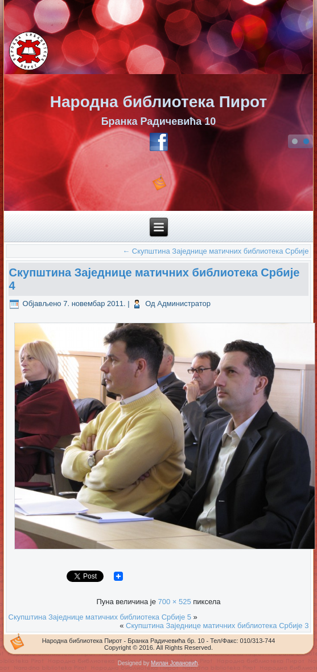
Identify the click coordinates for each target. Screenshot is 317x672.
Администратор (184, 303)
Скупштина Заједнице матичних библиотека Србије (215, 251)
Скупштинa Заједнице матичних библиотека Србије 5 (100, 617)
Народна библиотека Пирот (158, 102)
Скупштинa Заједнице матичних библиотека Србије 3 (217, 625)
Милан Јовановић (174, 663)
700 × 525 (174, 601)
